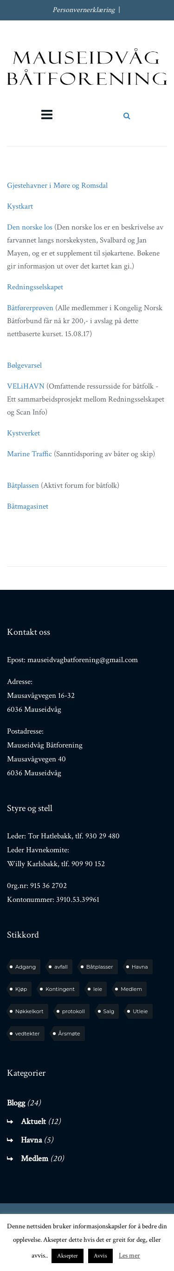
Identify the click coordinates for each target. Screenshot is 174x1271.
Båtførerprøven (31, 308)
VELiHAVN (26, 386)
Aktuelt (33, 1121)
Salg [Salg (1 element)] (109, 1011)
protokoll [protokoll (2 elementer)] (73, 1011)
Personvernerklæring (83, 10)
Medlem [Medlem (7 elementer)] (131, 989)
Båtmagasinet (27, 506)
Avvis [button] (100, 1256)
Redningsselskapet (35, 287)
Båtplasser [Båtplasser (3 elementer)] (99, 967)
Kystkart (20, 206)
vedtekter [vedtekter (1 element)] (27, 1033)
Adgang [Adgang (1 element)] (25, 967)
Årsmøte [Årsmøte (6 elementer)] (69, 1033)
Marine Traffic (29, 454)
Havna (31, 1140)
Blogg (16, 1103)
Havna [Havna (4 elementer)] (140, 967)
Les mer (129, 1255)
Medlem (34, 1158)
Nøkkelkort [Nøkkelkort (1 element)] (29, 1011)
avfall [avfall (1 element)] (60, 967)
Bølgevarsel (24, 365)
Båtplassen (23, 485)
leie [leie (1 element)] (97, 989)
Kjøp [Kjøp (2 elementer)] (21, 989)
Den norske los (29, 227)
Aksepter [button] (67, 1256)
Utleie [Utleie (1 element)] (140, 1011)
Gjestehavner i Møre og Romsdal (57, 185)
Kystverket (23, 433)
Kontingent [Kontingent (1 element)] (60, 989)
